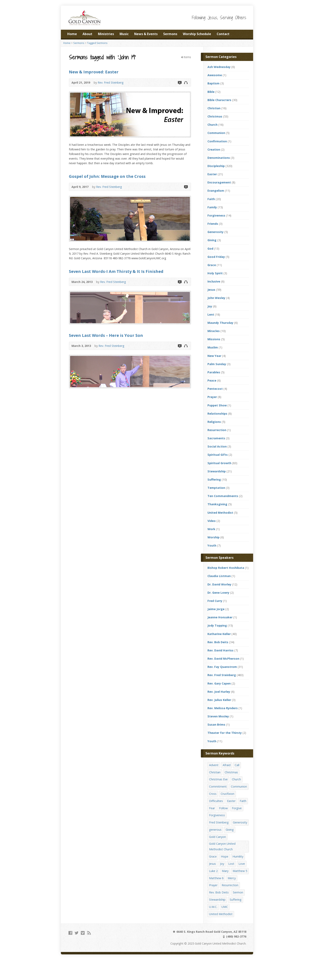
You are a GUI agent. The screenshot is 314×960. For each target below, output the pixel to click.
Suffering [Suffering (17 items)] (236, 899)
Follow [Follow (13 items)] (223, 808)
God (210, 248)
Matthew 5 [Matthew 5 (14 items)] (240, 871)
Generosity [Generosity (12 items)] (240, 822)
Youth (211, 545)
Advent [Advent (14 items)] (213, 765)
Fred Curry (214, 601)
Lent (210, 314)
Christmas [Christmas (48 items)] (231, 772)
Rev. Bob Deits (217, 642)
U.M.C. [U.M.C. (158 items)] (213, 907)
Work (211, 529)
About (87, 34)
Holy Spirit (215, 273)
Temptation (216, 488)
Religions (214, 422)
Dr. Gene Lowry (218, 592)
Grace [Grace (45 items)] (213, 856)
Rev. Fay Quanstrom (222, 667)
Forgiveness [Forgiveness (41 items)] (217, 815)
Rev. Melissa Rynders (222, 708)
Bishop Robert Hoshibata (225, 568)
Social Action (217, 446)
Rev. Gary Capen (219, 683)
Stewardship (216, 471)
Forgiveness (216, 215)
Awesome (214, 75)
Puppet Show (217, 405)
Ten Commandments (222, 496)
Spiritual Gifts (217, 455)
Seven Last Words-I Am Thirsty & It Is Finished (116, 271)
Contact (223, 34)
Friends (212, 224)
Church (212, 125)
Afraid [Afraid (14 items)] (226, 765)
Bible (210, 92)
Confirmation (217, 141)
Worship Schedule (197, 34)
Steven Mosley (218, 716)
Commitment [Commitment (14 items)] (218, 786)
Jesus (211, 290)
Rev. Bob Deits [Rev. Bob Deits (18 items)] (219, 892)
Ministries (106, 34)
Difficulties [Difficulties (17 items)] (216, 801)
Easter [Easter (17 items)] (231, 801)
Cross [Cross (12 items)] (212, 794)
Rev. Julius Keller (219, 700)
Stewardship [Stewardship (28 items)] (217, 899)
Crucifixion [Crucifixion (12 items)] (227, 794)
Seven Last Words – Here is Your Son (106, 335)
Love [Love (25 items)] (242, 864)
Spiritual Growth (219, 463)
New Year (214, 356)
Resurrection (216, 430)
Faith (211, 199)
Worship (213, 537)
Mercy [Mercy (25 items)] (232, 878)
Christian (213, 108)
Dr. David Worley (219, 584)
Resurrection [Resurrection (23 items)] (230, 885)
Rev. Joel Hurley (218, 692)
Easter (212, 174)
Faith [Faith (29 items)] (243, 801)
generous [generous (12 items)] (215, 829)
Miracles (213, 331)
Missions (213, 339)
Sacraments (216, 438)
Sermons (170, 34)
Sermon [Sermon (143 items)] (238, 892)
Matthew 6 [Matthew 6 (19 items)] (216, 878)
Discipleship (216, 166)
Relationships (217, 413)
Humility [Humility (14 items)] (237, 856)
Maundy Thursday (220, 323)
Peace (211, 380)
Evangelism (215, 190)
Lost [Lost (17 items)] (231, 864)
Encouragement (219, 182)
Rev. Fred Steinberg (111, 82)
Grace (211, 265)
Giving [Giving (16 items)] (230, 829)
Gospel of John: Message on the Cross (107, 176)
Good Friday (216, 257)
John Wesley (216, 298)
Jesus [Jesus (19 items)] (212, 864)
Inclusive (213, 281)
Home (72, 34)
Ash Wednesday (218, 67)
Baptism (213, 83)
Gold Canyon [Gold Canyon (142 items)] (217, 837)
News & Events (146, 34)
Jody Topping (217, 625)
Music (124, 34)
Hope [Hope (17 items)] (224, 856)
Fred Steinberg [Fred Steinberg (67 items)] (219, 822)
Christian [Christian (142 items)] (214, 772)
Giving (211, 240)
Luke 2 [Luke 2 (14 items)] (213, 871)
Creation (213, 149)
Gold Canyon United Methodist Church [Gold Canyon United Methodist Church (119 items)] (222, 846)
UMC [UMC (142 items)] (224, 907)
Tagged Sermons (97, 43)
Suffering (214, 479)
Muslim (212, 347)
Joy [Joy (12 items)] (222, 864)
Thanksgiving (217, 504)
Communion (216, 133)
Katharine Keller (219, 634)
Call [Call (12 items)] (237, 765)
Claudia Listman (219, 576)
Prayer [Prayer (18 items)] (213, 885)
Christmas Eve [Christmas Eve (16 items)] (218, 779)
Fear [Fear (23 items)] (212, 808)
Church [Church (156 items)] (236, 779)
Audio (185, 82)
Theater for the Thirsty (224, 733)
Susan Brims (216, 724)
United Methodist (220, 512)
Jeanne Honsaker (219, 617)
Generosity (215, 232)
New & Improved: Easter (94, 72)
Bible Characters (219, 100)
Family (212, 207)
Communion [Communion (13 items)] (239, 786)
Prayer (212, 397)
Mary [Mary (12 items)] (225, 871)
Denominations (218, 158)
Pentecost (215, 389)
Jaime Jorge (215, 609)
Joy (209, 306)
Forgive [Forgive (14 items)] (237, 808)
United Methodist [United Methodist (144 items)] (220, 914)
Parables (213, 372)
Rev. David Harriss (220, 650)
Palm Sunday (216, 364)
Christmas (214, 116)
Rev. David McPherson (223, 658)
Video (179, 82)
